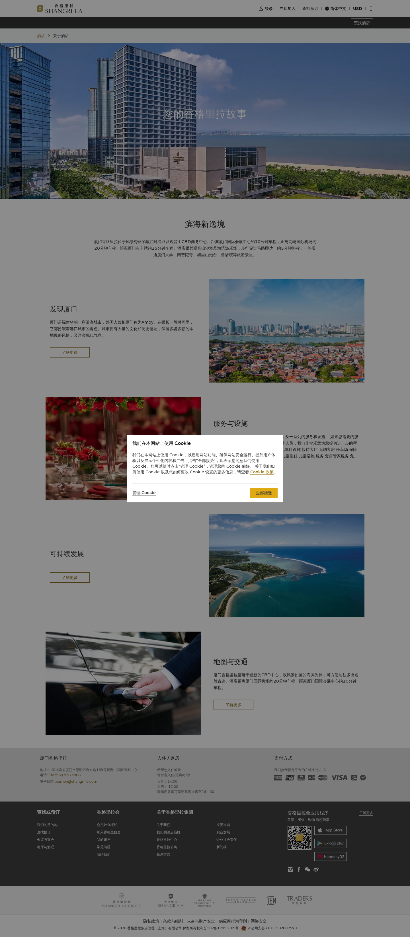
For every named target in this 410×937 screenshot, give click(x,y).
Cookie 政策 (262, 471)
